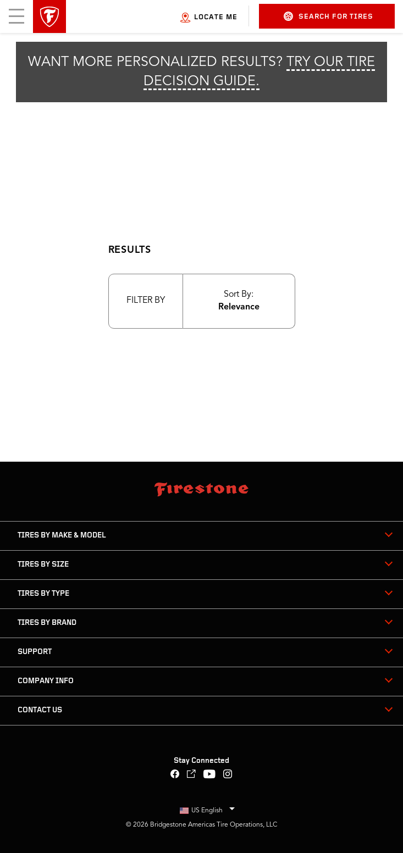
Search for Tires (328, 16)
